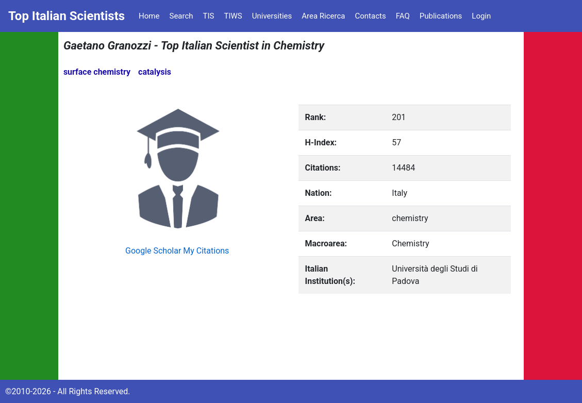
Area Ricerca (323, 16)
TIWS (233, 16)
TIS (208, 16)
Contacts (370, 16)
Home (149, 16)
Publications (441, 16)
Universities (272, 16)
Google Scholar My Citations (177, 251)
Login (481, 16)
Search (181, 16)
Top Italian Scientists (66, 16)
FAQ (403, 16)
